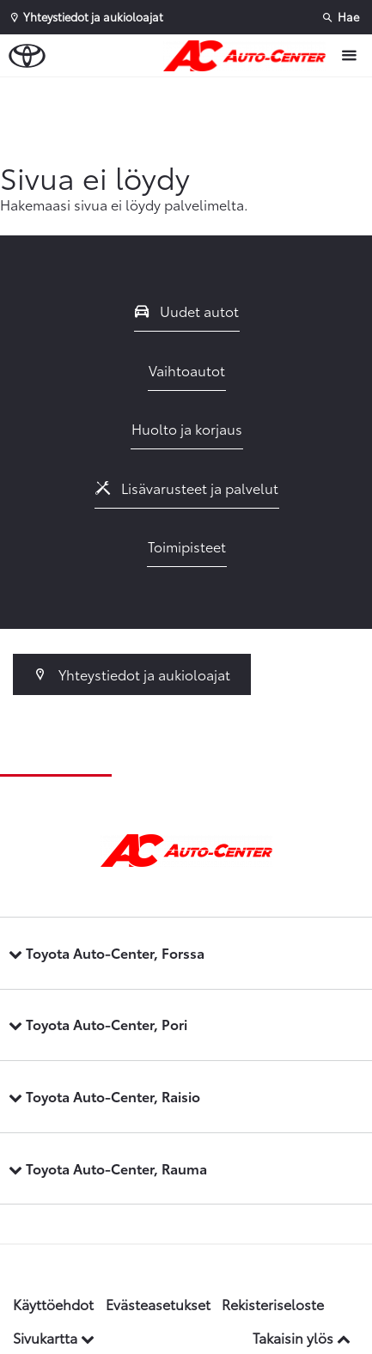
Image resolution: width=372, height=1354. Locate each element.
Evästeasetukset (158, 1304)
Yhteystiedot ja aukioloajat (132, 674)
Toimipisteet (187, 546)
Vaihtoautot (187, 370)
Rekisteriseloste (273, 1304)
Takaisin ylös (302, 1337)
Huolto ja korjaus (186, 428)
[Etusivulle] (248, 55)
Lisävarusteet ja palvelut (187, 487)
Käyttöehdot (53, 1304)
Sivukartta (54, 1337)
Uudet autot (187, 310)
